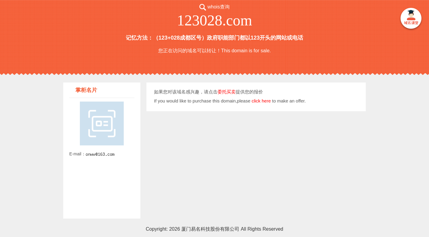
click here (261, 100)
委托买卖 (227, 91)
